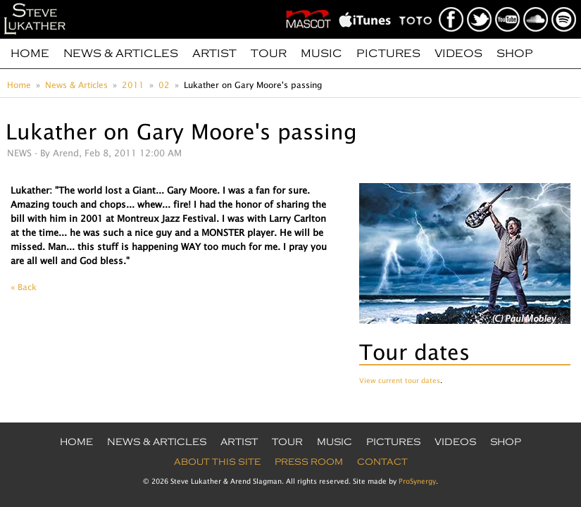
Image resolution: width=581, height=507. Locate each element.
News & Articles (120, 53)
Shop (514, 53)
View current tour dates (399, 380)
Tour (269, 53)
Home (30, 53)
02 (164, 85)
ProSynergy (417, 481)
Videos (458, 53)
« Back (24, 287)
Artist (214, 53)
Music (321, 53)
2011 (133, 85)
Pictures (388, 53)
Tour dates (414, 351)
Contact (382, 462)
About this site (217, 462)
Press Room (309, 462)
